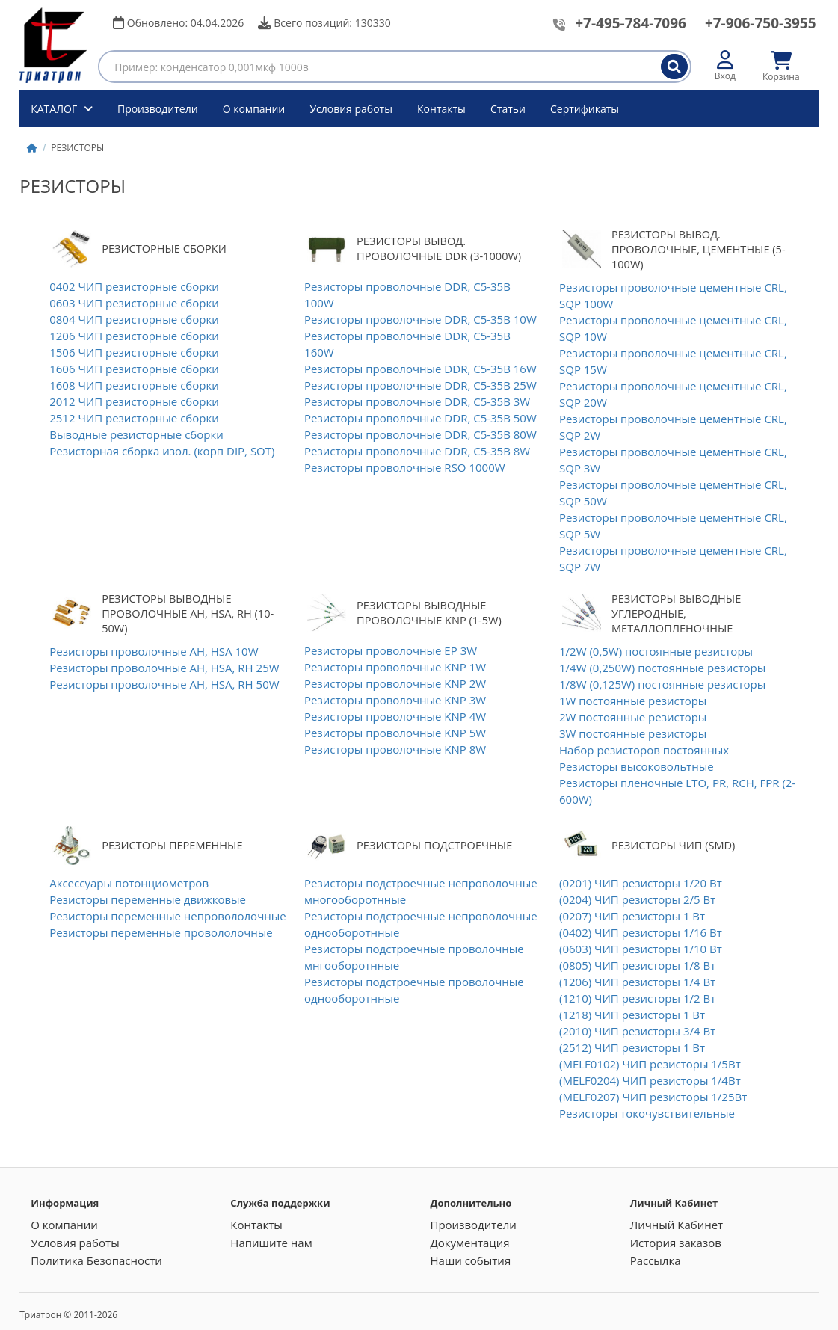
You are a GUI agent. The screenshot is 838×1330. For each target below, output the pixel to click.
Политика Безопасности (96, 1260)
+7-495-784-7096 (630, 23)
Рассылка (655, 1260)
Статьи (508, 109)
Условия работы (350, 109)
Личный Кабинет (677, 1224)
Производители (157, 109)
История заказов (675, 1242)
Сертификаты (584, 109)
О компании (254, 109)
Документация (469, 1242)
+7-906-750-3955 (760, 23)
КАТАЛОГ (55, 109)
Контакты (441, 109)
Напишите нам (271, 1242)
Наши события (470, 1260)
